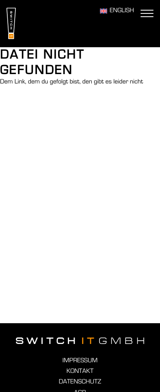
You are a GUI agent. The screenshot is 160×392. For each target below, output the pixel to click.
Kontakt (80, 371)
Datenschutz (80, 382)
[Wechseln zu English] (117, 11)
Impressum (80, 360)
